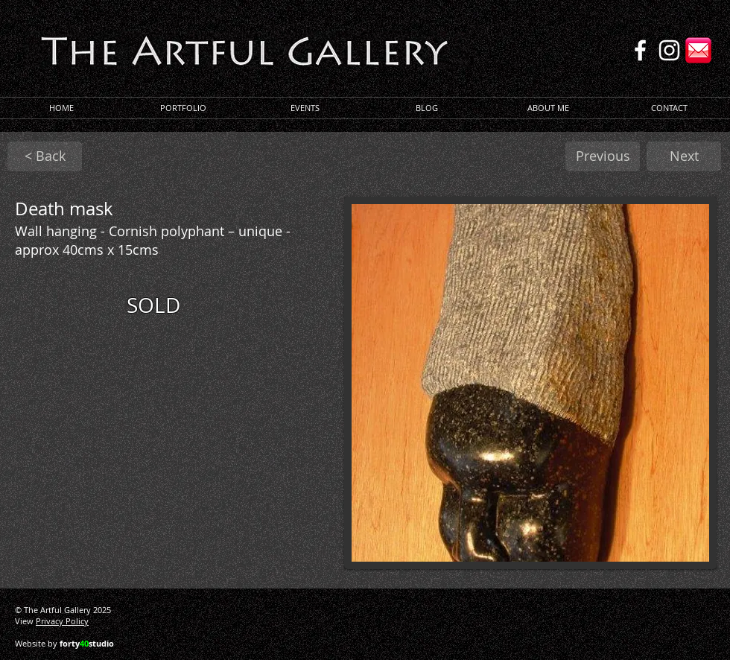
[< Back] (44, 156)
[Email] (698, 50)
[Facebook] (640, 50)
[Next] (684, 156)
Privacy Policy (62, 620)
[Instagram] (669, 50)
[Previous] (602, 156)
